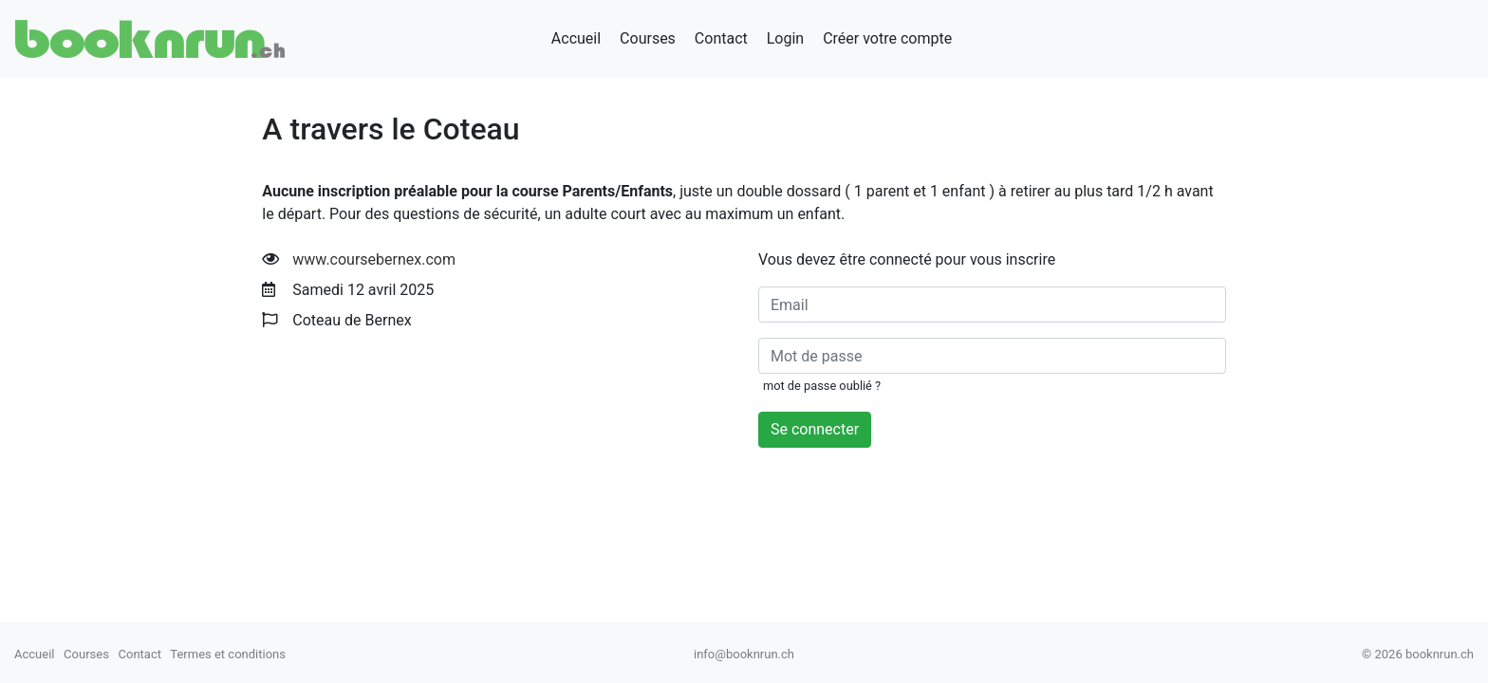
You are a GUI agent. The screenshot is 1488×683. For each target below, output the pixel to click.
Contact (721, 38)
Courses (648, 38)
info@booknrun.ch (744, 654)
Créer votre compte (887, 38)
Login (785, 38)
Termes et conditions (228, 654)
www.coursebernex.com (374, 259)
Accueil (576, 38)
